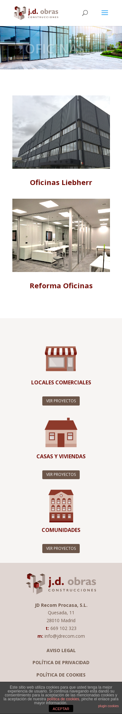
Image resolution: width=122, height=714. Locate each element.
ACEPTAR (61, 709)
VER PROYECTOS (61, 401)
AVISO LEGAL (61, 650)
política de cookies (63, 699)
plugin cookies (108, 706)
